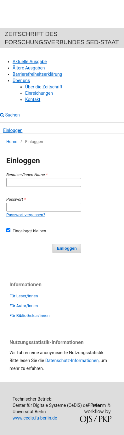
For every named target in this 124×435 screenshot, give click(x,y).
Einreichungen (39, 93)
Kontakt (32, 99)
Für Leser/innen (23, 296)
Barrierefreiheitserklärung (37, 74)
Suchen (10, 114)
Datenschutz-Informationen (72, 360)
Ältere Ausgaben (29, 67)
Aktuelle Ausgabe (30, 61)
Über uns (21, 80)
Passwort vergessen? (25, 214)
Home (11, 141)
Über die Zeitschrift (43, 86)
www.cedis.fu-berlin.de (35, 417)
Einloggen (12, 130)
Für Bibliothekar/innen (29, 315)
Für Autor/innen (23, 305)
